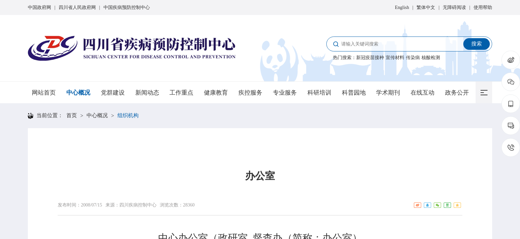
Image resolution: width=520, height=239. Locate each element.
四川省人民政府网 (77, 7)
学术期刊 (388, 92)
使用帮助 (483, 7)
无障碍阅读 (454, 7)
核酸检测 (431, 57)
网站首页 (44, 92)
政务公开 (457, 92)
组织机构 (128, 115)
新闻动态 (147, 92)
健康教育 (216, 92)
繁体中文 (426, 7)
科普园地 (354, 92)
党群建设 (113, 92)
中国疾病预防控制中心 (126, 7)
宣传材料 (395, 57)
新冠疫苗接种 (370, 57)
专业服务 (285, 92)
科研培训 (319, 92)
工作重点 (181, 92)
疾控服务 (250, 92)
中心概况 (78, 92)
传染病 (413, 57)
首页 (71, 115)
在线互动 (422, 92)
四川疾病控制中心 (138, 204)
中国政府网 (39, 7)
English (402, 7)
